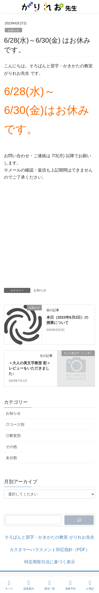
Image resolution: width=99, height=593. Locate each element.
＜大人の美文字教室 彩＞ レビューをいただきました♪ (29, 368)
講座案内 (28, 585)
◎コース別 (15, 424)
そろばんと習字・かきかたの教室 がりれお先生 (49, 537)
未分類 (11, 458)
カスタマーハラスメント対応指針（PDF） (50, 549)
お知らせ (13, 30)
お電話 (90, 585)
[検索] (79, 520)
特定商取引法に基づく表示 (49, 562)
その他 (11, 447)
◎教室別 (13, 435)
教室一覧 (49, 585)
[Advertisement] (49, 235)
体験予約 (70, 585)
